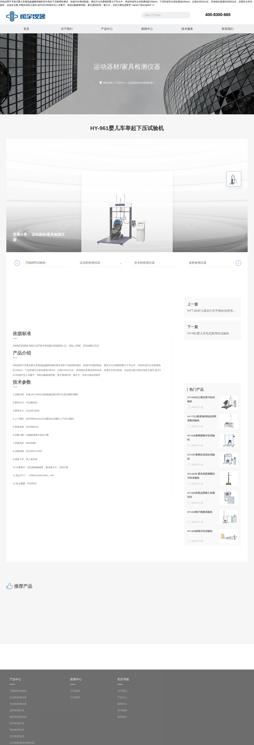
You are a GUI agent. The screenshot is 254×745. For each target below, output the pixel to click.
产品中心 (107, 28)
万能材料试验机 (35, 262)
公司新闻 (75, 740)
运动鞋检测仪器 (90, 262)
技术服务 (187, 28)
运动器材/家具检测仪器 (140, 82)
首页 (26, 28)
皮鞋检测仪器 (197, 262)
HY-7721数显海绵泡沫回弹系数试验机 (201, 518)
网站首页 (108, 82)
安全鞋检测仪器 (144, 262)
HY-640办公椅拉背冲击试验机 (201, 499)
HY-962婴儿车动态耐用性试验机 (208, 355)
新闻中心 (147, 28)
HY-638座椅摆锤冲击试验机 (201, 537)
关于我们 (67, 28)
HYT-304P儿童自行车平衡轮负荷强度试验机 (212, 333)
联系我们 (227, 28)
